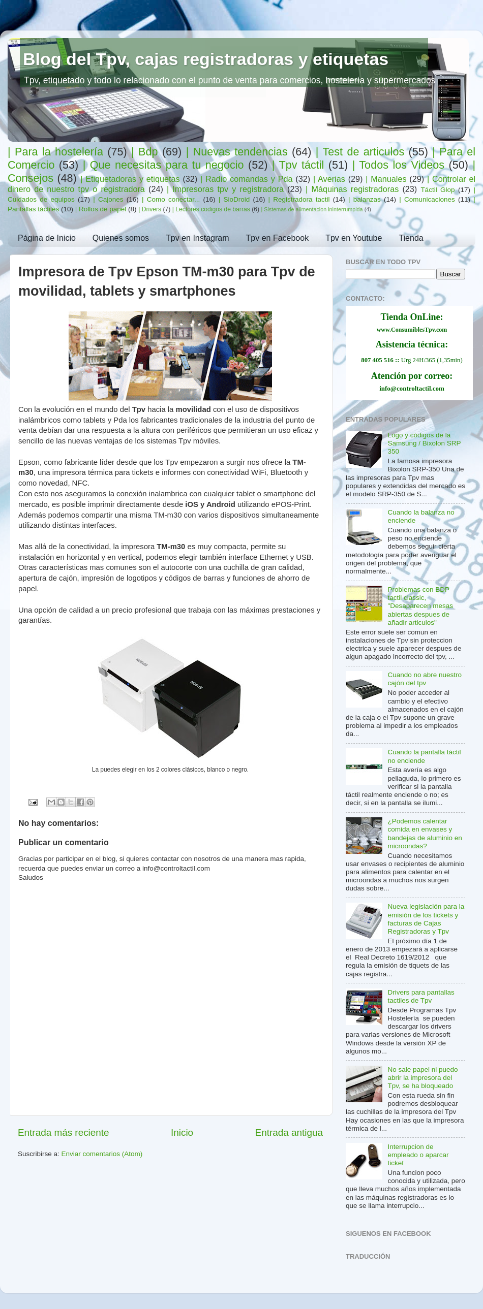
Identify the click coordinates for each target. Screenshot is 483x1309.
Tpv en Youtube (353, 238)
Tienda (411, 238)
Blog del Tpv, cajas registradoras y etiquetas (205, 59)
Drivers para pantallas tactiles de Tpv (420, 996)
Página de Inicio (47, 238)
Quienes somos (121, 238)
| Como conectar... (171, 199)
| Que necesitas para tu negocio (163, 164)
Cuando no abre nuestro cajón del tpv (424, 679)
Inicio (182, 1132)
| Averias (329, 178)
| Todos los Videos (398, 164)
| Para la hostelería (55, 151)
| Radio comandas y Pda (246, 178)
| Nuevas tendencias (237, 151)
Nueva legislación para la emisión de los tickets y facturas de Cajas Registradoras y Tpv (425, 919)
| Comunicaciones (427, 199)
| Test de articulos (360, 151)
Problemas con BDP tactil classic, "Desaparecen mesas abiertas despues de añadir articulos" (420, 606)
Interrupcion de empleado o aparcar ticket (417, 1155)
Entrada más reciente (63, 1132)
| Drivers (149, 209)
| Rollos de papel (100, 209)
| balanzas (364, 199)
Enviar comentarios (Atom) (102, 1154)
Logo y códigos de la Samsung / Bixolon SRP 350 (424, 443)
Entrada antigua (289, 1132)
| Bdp (144, 151)
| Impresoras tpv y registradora (225, 189)
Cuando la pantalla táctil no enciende (424, 756)
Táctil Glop (437, 190)
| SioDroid (234, 199)
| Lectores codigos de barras (211, 209)
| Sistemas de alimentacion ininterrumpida (312, 209)
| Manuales (386, 178)
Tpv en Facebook (277, 238)
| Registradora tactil (299, 199)
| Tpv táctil (298, 164)
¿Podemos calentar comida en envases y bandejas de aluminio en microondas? (424, 833)
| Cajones (108, 199)
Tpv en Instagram (197, 238)
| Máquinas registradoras (352, 189)
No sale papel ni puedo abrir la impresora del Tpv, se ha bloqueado (422, 1078)
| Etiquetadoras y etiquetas (129, 178)
